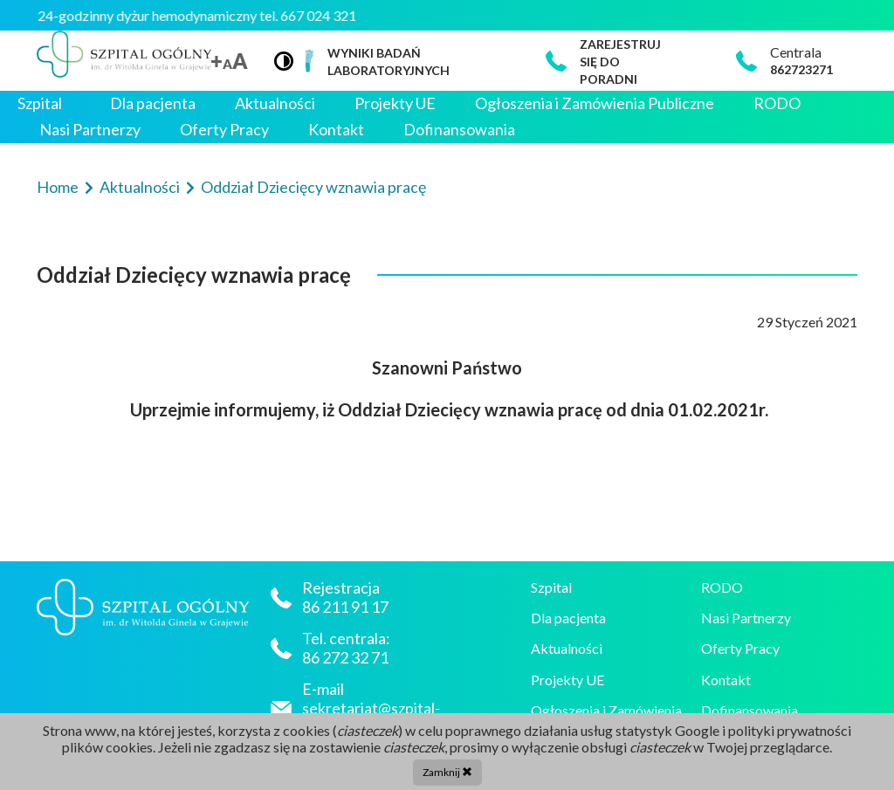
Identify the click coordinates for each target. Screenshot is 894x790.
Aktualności (275, 103)
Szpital (39, 103)
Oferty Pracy (224, 129)
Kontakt (336, 129)
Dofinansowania (459, 129)
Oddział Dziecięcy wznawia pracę (313, 186)
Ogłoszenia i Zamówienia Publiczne (594, 103)
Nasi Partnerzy (90, 129)
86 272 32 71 (345, 658)
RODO (777, 103)
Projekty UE (395, 103)
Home (59, 186)
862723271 (801, 69)
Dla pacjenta (153, 103)
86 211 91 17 (346, 607)
